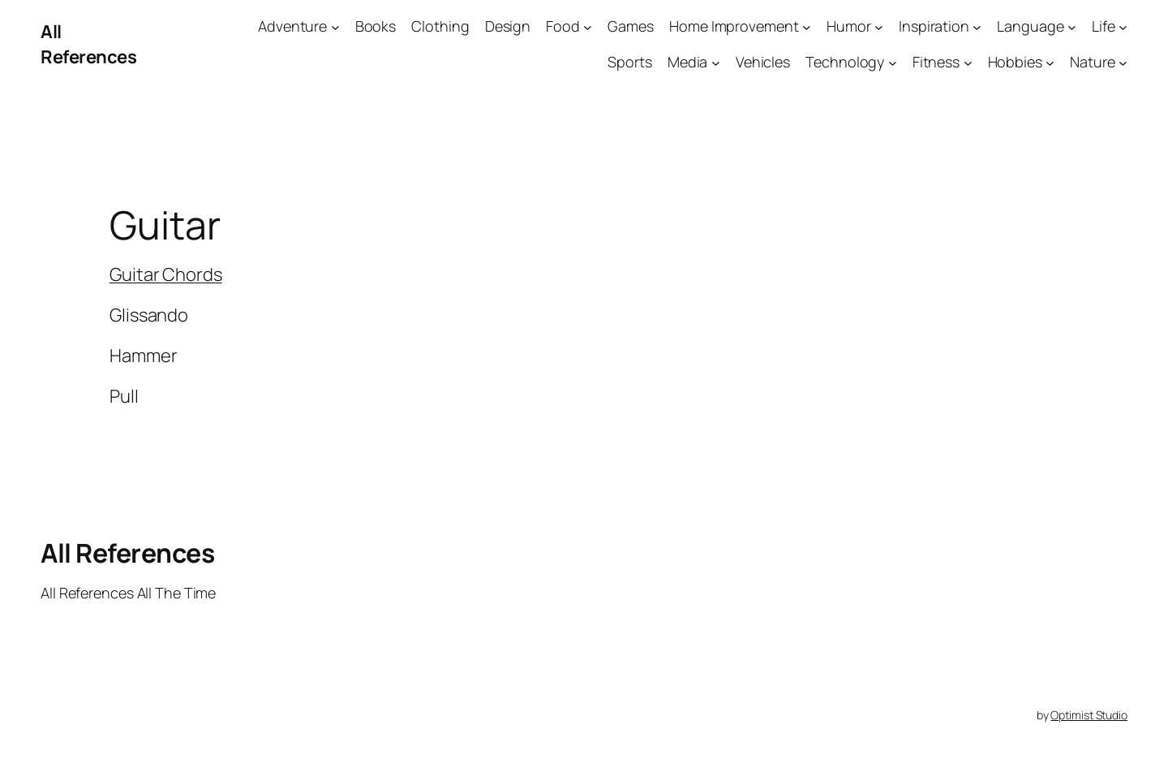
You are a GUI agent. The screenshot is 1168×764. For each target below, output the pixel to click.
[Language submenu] (1071, 26)
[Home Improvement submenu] (806, 26)
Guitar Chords (166, 274)
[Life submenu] (1123, 26)
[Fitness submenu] (968, 62)
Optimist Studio (1088, 715)
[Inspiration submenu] (977, 26)
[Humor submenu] (878, 26)
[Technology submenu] (892, 62)
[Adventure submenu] (335, 26)
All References (88, 44)
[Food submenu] (587, 26)
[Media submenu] (715, 62)
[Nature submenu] (1123, 62)
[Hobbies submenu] (1050, 62)
